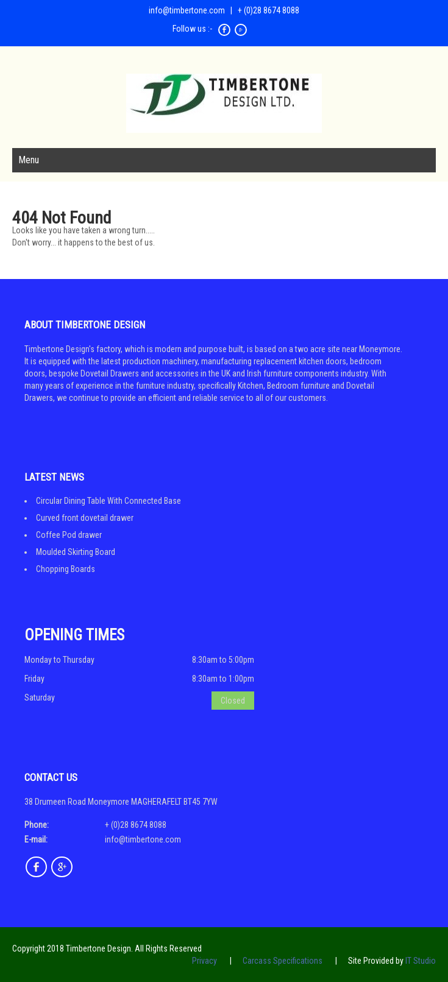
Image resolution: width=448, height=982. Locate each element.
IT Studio (420, 961)
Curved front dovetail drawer (84, 518)
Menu (28, 160)
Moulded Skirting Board (75, 552)
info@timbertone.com (187, 10)
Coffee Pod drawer (69, 535)
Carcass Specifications (282, 961)
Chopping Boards (65, 569)
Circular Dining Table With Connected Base (108, 501)
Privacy (204, 961)
